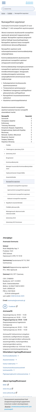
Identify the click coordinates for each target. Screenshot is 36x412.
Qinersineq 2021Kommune (14, 222)
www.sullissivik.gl (9, 393)
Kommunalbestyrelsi (12, 162)
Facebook (12, 306)
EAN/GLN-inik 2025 (17, 296)
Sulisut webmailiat (9, 364)
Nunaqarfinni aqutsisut (21, 13)
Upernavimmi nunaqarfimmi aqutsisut (18, 190)
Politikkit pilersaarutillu (12, 207)
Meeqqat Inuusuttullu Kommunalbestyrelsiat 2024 (19, 168)
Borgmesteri (9, 158)
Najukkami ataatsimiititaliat (14, 203)
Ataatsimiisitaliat (9, 360)
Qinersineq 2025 (11, 154)
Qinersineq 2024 (11, 218)
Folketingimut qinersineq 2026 (15, 149)
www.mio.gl (7, 389)
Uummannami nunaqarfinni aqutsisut (18, 194)
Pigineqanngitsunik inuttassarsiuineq (15, 374)
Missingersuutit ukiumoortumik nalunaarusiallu (15, 213)
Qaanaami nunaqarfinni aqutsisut (17, 186)
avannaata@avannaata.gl (16, 300)
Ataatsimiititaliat (11, 177)
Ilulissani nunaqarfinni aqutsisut (16, 198)
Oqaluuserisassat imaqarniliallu (15, 173)
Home (3, 13)
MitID (5, 385)
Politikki (9, 13)
